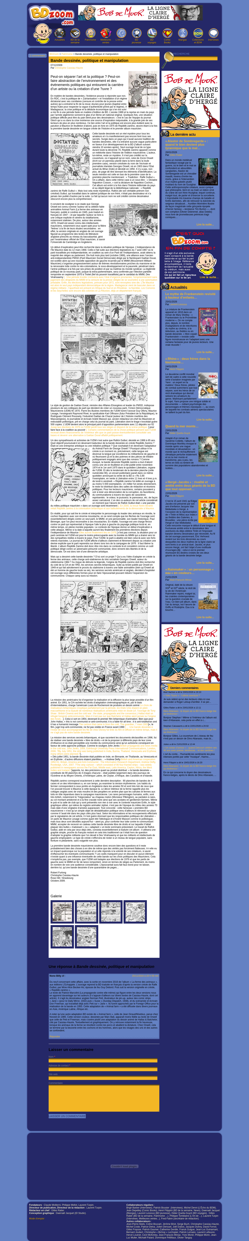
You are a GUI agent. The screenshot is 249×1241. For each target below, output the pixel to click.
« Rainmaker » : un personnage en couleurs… (189, 571)
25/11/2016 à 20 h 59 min (145, 976)
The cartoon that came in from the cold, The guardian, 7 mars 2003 (113, 724)
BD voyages (152, 36)
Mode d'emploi (36, 1218)
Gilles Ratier (176, 155)
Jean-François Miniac (181, 579)
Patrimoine (90, 34)
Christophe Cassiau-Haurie (69, 68)
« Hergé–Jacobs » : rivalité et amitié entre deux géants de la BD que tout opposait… (190, 485)
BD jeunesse (136, 36)
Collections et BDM (198, 36)
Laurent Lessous (178, 304)
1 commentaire (37, 55)
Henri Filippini (177, 369)
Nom (51, 1056)
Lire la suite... (205, 224)
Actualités (59, 34)
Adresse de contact (59, 1065)
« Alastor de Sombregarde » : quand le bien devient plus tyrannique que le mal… (186, 144)
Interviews (213, 34)
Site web (53, 1074)
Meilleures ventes (106, 36)
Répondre (55, 1036)
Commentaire (56, 1083)
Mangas (182, 34)
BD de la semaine (75, 36)
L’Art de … (121, 34)
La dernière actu (183, 134)
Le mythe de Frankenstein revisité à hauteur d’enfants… (190, 295)
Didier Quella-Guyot (180, 433)
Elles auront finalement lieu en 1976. (98, 532)
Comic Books (167, 36)
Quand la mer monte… (182, 426)
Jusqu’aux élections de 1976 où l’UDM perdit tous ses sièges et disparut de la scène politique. (99, 427)
